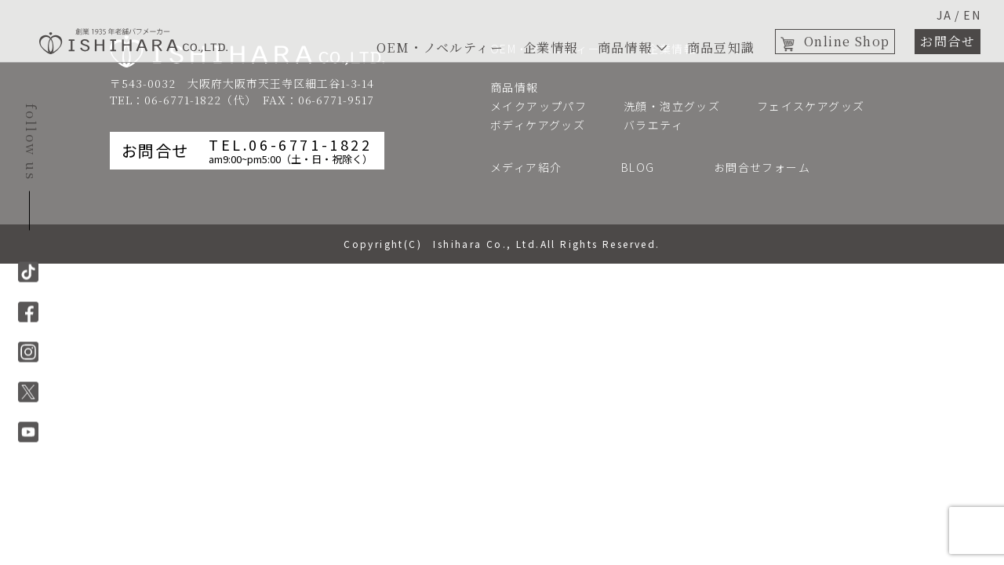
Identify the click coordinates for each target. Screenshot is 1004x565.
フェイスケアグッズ (811, 106)
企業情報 (550, 47)
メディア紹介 (532, 167)
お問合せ (947, 41)
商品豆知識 (721, 47)
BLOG (644, 167)
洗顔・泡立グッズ (672, 106)
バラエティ (653, 125)
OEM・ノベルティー (440, 47)
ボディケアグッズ (537, 125)
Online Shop (846, 41)
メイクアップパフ (538, 106)
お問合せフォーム (768, 167)
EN (971, 15)
